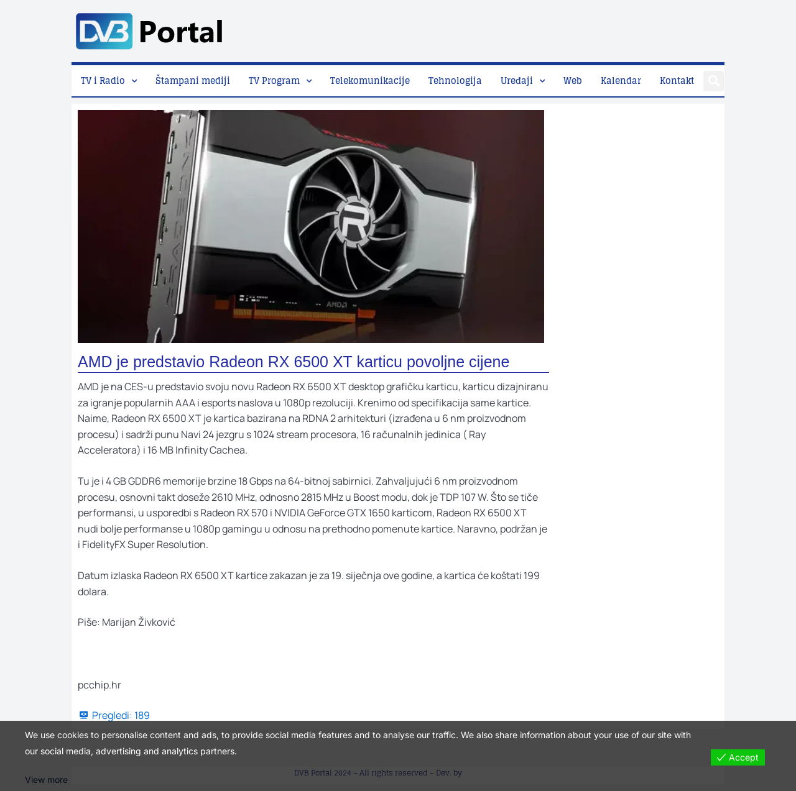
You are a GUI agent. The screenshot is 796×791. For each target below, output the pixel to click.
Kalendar (621, 80)
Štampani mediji (192, 80)
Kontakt (677, 80)
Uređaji (517, 80)
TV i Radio (103, 80)
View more (46, 779)
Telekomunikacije (370, 80)
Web (572, 80)
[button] (713, 81)
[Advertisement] (498, 29)
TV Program (274, 80)
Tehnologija (455, 80)
